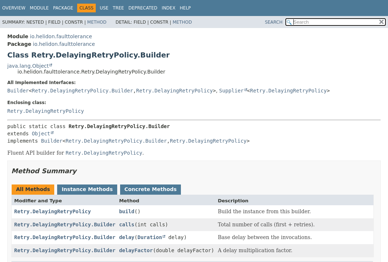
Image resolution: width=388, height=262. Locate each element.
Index (168, 8)
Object (41, 133)
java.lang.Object (28, 66)
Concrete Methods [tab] (150, 189)
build (126, 211)
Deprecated (143, 8)
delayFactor (136, 250)
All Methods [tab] (33, 189)
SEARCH (274, 22)
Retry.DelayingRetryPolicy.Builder (82, 91)
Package (63, 8)
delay (126, 237)
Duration (150, 237)
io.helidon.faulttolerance (61, 36)
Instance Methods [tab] (87, 189)
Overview (13, 8)
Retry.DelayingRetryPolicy (174, 91)
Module (39, 8)
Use (104, 8)
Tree (118, 8)
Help (185, 8)
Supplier (231, 91)
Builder (18, 91)
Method (97, 22)
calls (126, 224)
